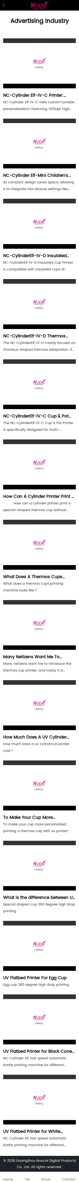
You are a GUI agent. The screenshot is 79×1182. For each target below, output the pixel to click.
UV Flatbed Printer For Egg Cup (35, 978)
